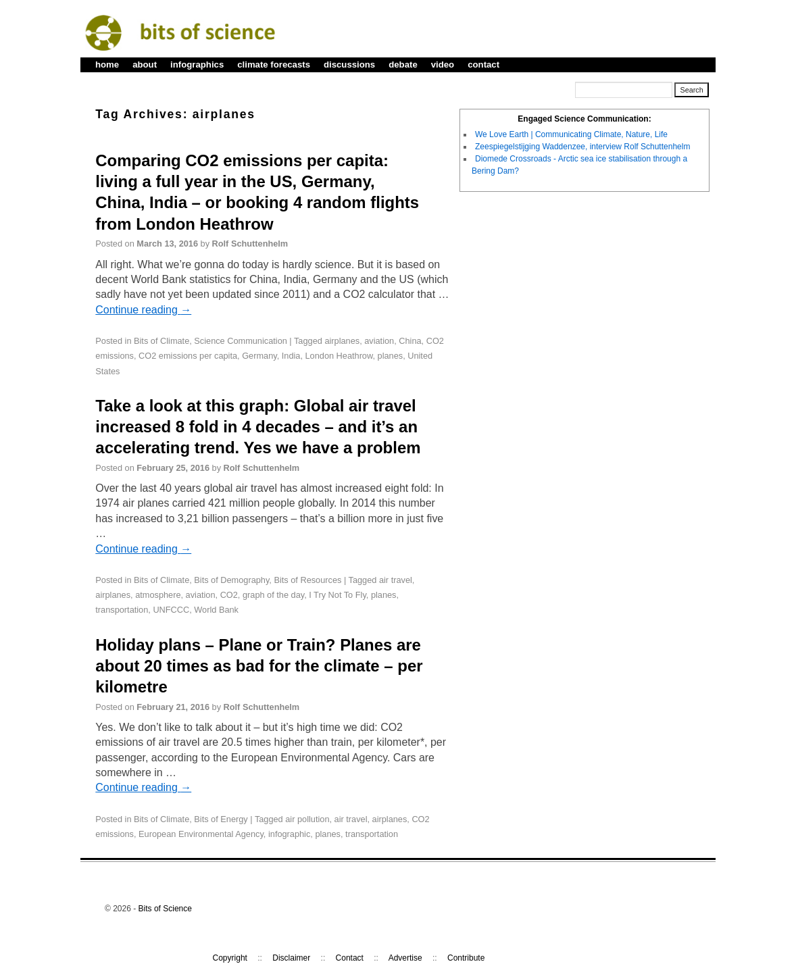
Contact (350, 958)
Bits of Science (165, 908)
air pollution (307, 819)
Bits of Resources (307, 580)
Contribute (465, 958)
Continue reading (143, 309)
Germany (259, 356)
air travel (395, 580)
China (410, 341)
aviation (379, 341)
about (144, 64)
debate (403, 64)
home (107, 64)
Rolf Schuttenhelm (250, 243)
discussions (349, 64)
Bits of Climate (161, 341)
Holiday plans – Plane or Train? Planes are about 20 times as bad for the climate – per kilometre (258, 666)
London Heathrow (339, 356)
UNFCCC (171, 610)
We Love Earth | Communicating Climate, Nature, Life (571, 134)
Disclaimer (291, 958)
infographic (289, 834)
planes (390, 356)
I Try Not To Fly (337, 595)
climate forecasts (273, 64)
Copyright (230, 958)
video (442, 64)
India (291, 356)
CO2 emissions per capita (188, 356)
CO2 (229, 595)
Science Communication (240, 341)
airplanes (341, 341)
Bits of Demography (231, 580)
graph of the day (273, 595)
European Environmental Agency (201, 834)
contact (483, 64)
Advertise (405, 958)
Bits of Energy (220, 819)
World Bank (216, 610)
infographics (197, 64)
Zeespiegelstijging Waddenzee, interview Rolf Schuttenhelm (582, 146)
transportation (121, 610)
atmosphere (157, 595)
